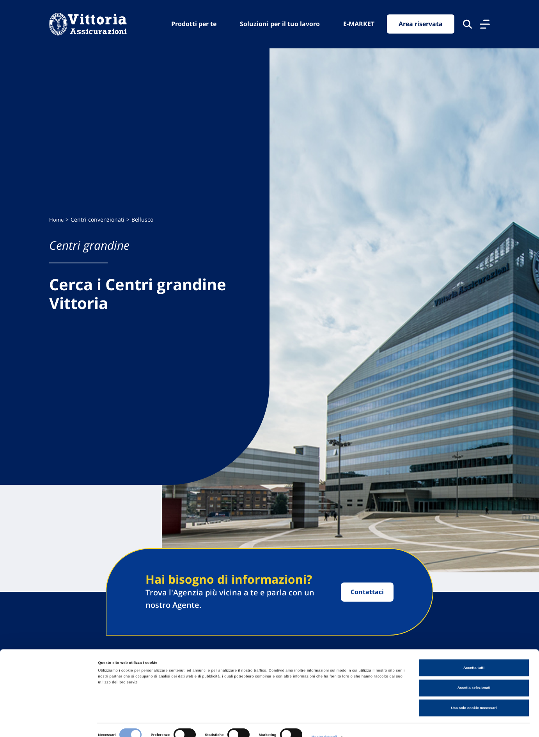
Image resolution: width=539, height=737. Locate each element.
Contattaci (367, 592)
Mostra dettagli (324, 724)
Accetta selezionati (473, 675)
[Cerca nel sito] (467, 24)
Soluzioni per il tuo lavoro (280, 24)
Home (56, 220)
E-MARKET (358, 24)
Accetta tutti (473, 654)
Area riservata (421, 24)
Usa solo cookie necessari (473, 694)
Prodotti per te (193, 24)
